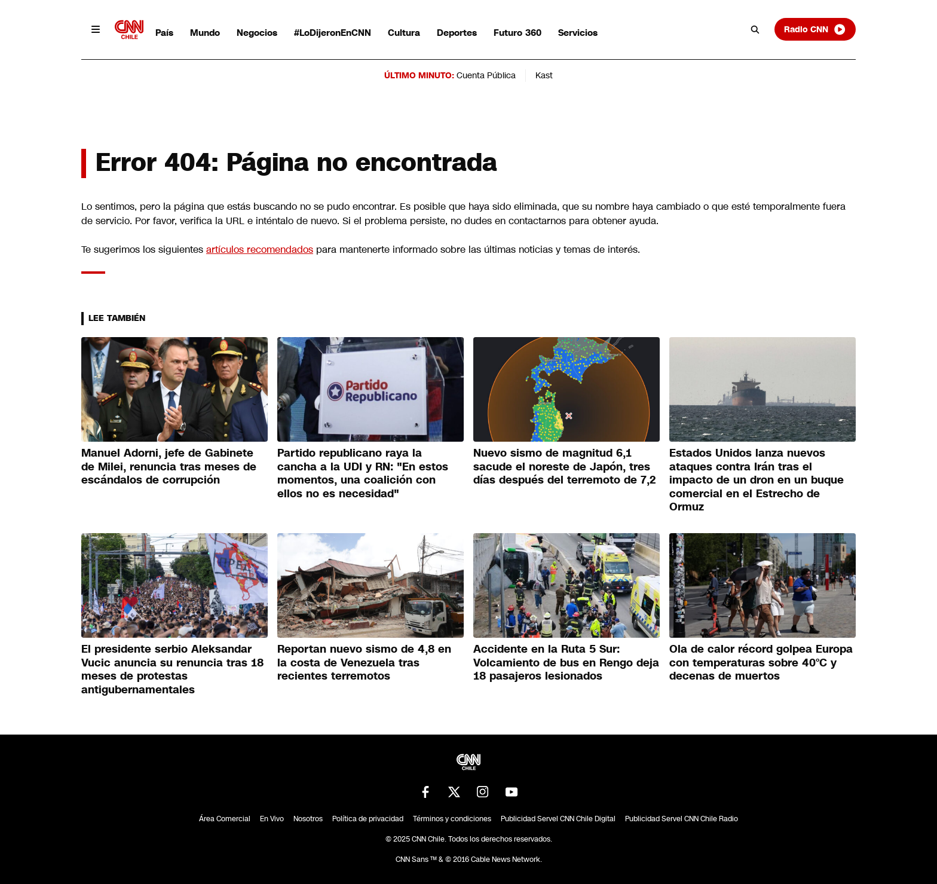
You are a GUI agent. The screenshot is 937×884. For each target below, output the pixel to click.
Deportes (457, 32)
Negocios (257, 32)
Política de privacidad (367, 819)
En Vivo (272, 819)
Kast (544, 75)
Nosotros (308, 819)
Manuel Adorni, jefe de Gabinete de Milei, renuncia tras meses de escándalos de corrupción (168, 466)
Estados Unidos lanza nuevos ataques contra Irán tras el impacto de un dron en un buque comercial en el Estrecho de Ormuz (756, 480)
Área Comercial (224, 819)
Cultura (404, 32)
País (164, 32)
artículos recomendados (259, 249)
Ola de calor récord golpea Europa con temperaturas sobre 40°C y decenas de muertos (761, 662)
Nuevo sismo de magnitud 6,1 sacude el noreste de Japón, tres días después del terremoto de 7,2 (564, 466)
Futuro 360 (517, 32)
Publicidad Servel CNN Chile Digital (558, 819)
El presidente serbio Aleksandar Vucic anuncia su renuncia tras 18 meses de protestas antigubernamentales (172, 669)
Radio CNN (815, 29)
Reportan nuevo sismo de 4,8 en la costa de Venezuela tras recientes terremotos (364, 662)
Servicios (578, 32)
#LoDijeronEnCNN (332, 32)
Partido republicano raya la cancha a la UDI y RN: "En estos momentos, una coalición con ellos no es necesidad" (362, 473)
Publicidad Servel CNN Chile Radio (681, 819)
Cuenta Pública (486, 75)
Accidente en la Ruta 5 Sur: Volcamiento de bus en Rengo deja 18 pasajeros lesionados (566, 662)
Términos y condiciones (452, 819)
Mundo (205, 32)
